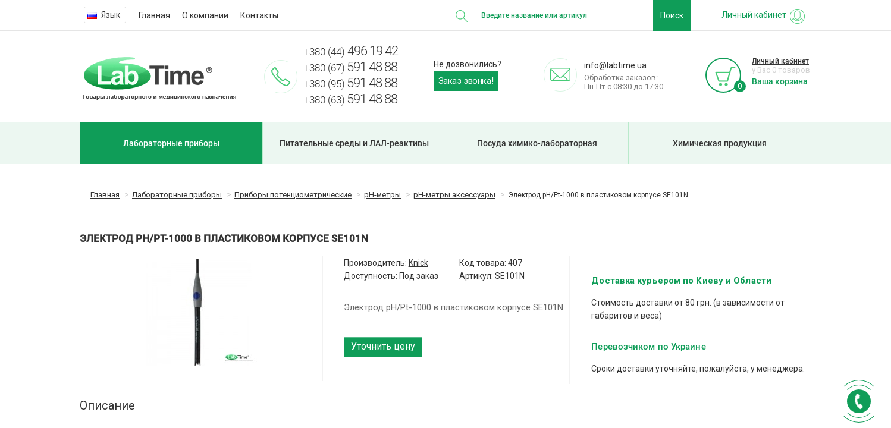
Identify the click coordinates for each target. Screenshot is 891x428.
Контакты (259, 15)
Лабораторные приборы (171, 143)
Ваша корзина (780, 81)
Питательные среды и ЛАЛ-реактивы (354, 143)
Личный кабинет (780, 61)
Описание (107, 405)
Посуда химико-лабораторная (537, 143)
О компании (205, 15)
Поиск (671, 15)
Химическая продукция (720, 143)
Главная (154, 15)
